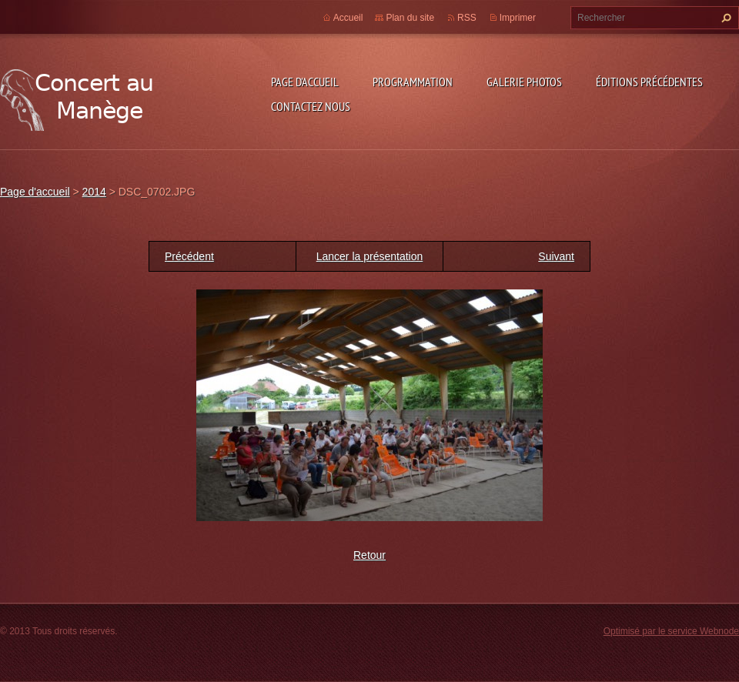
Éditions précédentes (649, 81)
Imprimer (518, 17)
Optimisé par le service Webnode (671, 631)
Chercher (724, 17)
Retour (369, 555)
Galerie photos (524, 81)
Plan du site (410, 17)
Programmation (413, 81)
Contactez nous (310, 106)
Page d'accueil (305, 81)
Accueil (348, 17)
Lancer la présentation (369, 256)
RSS (467, 17)
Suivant (556, 256)
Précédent (189, 256)
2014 (94, 192)
